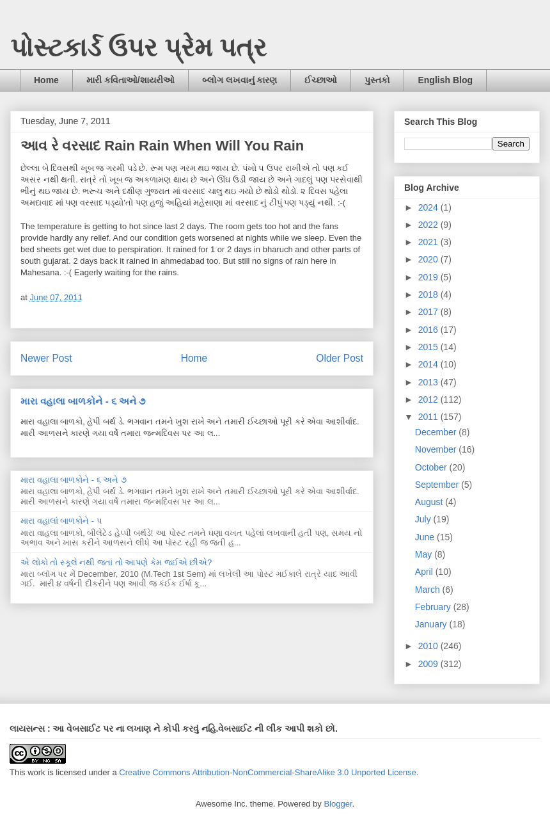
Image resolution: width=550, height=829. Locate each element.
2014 (429, 364)
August (430, 502)
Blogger (338, 804)
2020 (429, 259)
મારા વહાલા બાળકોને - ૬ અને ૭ (82, 401)
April (425, 572)
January (432, 624)
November (437, 449)
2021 (429, 242)
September (438, 484)
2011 (429, 417)
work (36, 772)
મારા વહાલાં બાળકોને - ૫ (61, 521)
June (426, 537)
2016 (429, 330)
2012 (429, 399)
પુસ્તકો (377, 80)
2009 (429, 664)
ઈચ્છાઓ (320, 80)
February (434, 607)
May (424, 554)
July (424, 519)
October (432, 467)
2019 (429, 277)
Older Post (339, 358)
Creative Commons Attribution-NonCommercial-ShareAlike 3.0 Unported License (267, 772)
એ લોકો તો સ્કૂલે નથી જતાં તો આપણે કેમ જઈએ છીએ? (116, 562)
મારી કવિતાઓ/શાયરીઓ (130, 80)
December (437, 432)
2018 (429, 294)
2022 (429, 225)
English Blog (445, 80)
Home (46, 80)
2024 (429, 207)
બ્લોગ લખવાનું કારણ (240, 80)
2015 (429, 347)
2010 (429, 646)
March (429, 589)
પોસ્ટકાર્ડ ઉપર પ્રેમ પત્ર (138, 47)
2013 (429, 382)
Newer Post (46, 358)
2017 (429, 312)
